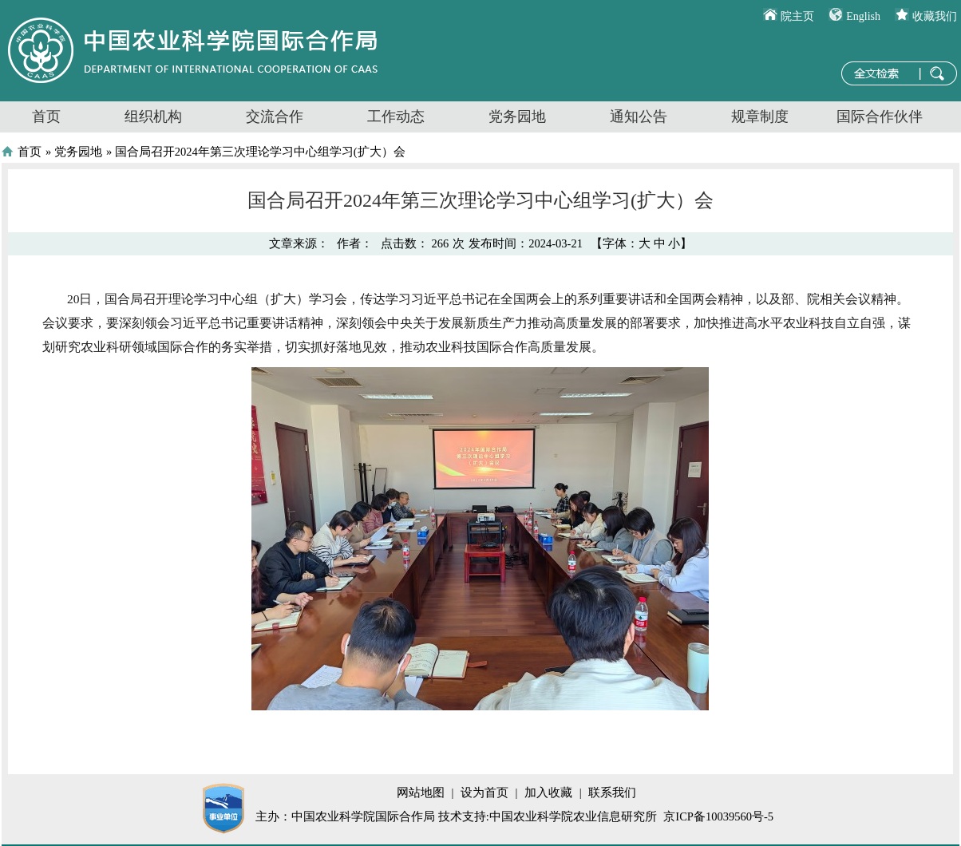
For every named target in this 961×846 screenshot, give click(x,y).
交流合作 (274, 117)
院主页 (797, 16)
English (863, 16)
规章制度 (760, 117)
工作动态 (396, 117)
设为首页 (484, 792)
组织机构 (153, 117)
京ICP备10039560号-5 (718, 816)
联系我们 (612, 792)
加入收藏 (548, 792)
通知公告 (638, 117)
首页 (46, 117)
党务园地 (517, 117)
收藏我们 (934, 16)
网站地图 (421, 792)
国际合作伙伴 (879, 117)
